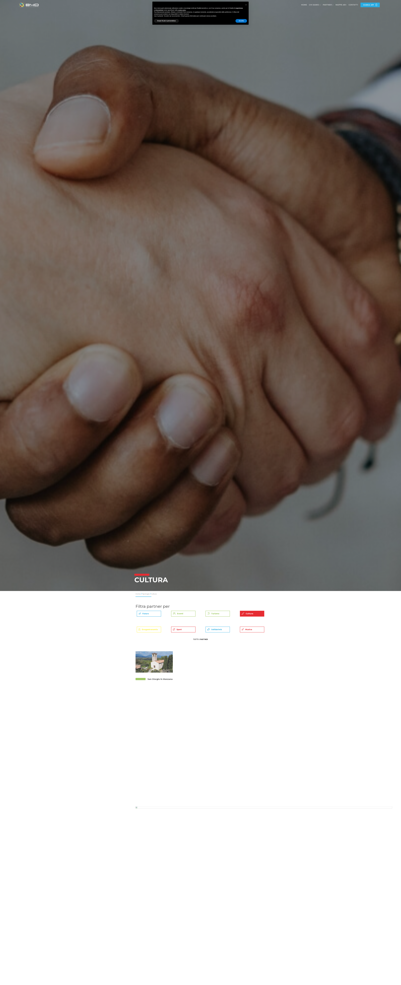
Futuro (143, 613)
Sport (176, 629)
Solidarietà (214, 629)
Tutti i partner (200, 639)
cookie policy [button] (182, 10)
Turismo (212, 613)
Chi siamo (314, 5)
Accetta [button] (241, 21)
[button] (246, 4)
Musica (246, 629)
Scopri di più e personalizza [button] (166, 21)
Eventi (177, 613)
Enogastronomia (147, 629)
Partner (327, 5)
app (370, 5)
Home (304, 5)
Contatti (353, 5)
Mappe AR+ (341, 5)
